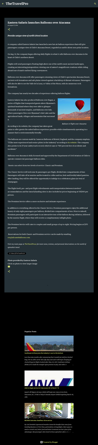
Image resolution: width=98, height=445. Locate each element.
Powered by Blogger (49, 442)
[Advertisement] (49, 310)
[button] (9, 29)
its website (72, 143)
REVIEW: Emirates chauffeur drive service (38, 420)
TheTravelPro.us (30, 244)
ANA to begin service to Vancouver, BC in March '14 (42, 388)
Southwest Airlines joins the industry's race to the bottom (44, 353)
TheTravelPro (17, 4)
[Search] (31, 3)
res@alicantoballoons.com (19, 237)
